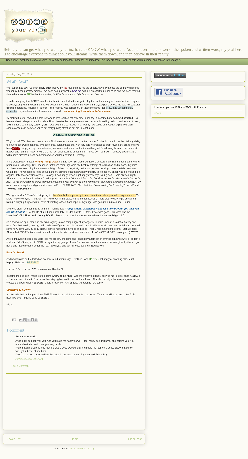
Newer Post (13, 439)
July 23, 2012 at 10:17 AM (29, 359)
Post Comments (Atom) (81, 448)
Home (74, 439)
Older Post (135, 439)
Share (157, 113)
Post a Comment (20, 366)
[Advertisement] (74, 402)
